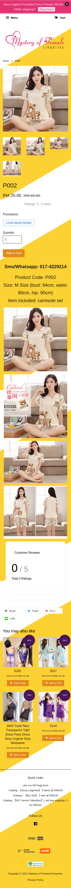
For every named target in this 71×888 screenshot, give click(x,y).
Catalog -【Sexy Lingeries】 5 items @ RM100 (35, 790)
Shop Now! (46, 9)
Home (6, 61)
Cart (59, 18)
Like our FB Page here (35, 785)
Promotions (10, 214)
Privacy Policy (35, 879)
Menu (12, 18)
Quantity (8, 232)
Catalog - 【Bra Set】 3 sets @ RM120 (35, 795)
